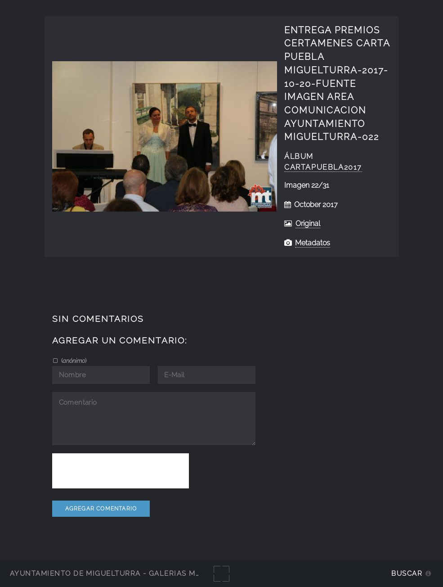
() (73, 360)
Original (307, 223)
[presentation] (120, 470)
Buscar (406, 573)
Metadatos (312, 243)
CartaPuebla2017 (323, 167)
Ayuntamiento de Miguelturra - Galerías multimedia (123, 573)
